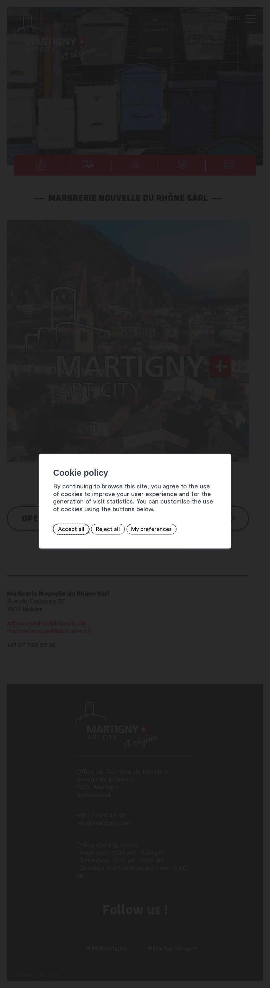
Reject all (96, 529)
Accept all (59, 529)
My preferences (139, 529)
